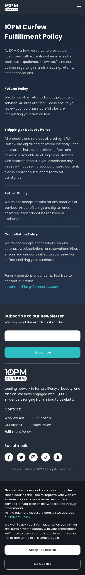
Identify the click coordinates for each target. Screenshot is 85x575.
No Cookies (42, 564)
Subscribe (42, 352)
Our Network (41, 418)
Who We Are (14, 418)
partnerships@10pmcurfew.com (34, 286)
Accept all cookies (42, 550)
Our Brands (13, 425)
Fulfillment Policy (18, 431)
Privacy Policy (40, 425)
